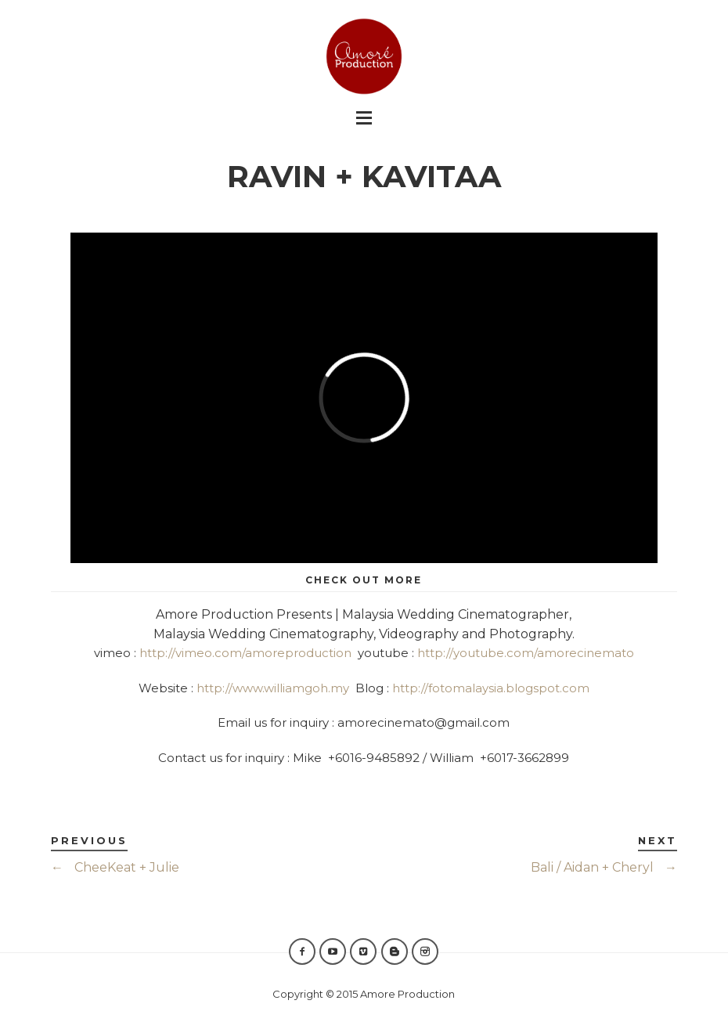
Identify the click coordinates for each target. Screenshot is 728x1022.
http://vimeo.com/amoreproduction (245, 652)
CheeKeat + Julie (115, 867)
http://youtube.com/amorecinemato (525, 652)
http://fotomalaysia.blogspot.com (490, 688)
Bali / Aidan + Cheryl (604, 867)
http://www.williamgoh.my (272, 688)
